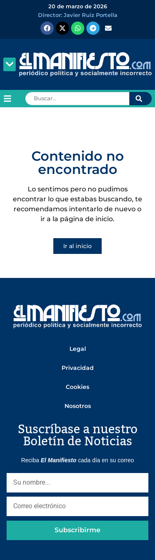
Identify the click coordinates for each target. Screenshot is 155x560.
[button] (9, 64)
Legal (77, 348)
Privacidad (78, 368)
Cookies (77, 387)
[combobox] (77, 98)
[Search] (140, 98)
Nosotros (77, 406)
